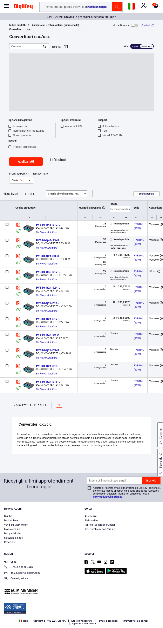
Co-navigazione (16, 579)
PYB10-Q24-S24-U (48, 287)
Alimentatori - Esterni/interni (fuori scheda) (55, 25)
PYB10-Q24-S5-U (47, 334)
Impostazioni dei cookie (84, 623)
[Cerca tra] (25, 46)
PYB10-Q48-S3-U (47, 240)
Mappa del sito (12, 533)
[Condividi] (148, 25)
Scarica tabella (146, 193)
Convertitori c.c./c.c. (20, 29)
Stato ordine (91, 520)
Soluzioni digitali (13, 537)
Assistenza (90, 516)
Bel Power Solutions (46, 232)
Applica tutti (26, 161)
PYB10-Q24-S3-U (47, 256)
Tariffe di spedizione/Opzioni (100, 524)
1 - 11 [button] (22, 193)
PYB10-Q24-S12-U (48, 319)
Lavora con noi (12, 529)
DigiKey (8, 516)
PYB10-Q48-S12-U (48, 224)
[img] (23, 7)
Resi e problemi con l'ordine (99, 529)
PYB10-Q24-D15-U (48, 366)
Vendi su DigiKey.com (16, 524)
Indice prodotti (17, 25)
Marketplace (11, 520)
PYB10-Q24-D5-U (47, 350)
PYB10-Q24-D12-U (48, 303)
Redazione (10, 542)
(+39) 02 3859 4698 (18, 568)
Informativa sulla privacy (107, 496)
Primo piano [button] (67, 193)
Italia (23, 621)
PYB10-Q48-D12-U (48, 272)
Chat (10, 562)
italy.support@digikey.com (22, 573)
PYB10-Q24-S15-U (48, 381)
